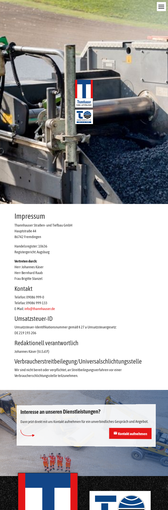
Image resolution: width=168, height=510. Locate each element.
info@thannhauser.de (39, 308)
